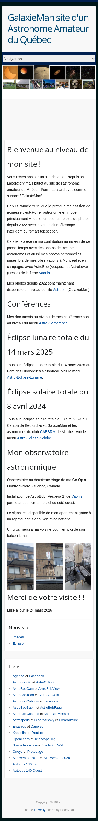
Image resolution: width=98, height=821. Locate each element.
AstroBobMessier (57, 714)
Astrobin (59, 289)
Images (18, 637)
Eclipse (18, 643)
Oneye (17, 752)
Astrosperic (21, 720)
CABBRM (48, 432)
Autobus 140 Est (25, 764)
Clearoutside (68, 720)
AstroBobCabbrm (26, 701)
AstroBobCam (23, 689)
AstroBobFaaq (51, 707)
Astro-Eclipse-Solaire (34, 438)
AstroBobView (49, 689)
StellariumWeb (53, 745)
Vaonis (44, 273)
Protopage (35, 752)
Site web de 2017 (26, 758)
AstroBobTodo (23, 695)
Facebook (36, 676)
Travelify (39, 810)
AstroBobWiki (48, 695)
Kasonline (20, 733)
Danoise (37, 726)
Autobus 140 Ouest (27, 770)
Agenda (18, 676)
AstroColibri (45, 682)
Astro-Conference (53, 323)
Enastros (19, 726)
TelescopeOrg (44, 739)
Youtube (38, 733)
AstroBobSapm (24, 707)
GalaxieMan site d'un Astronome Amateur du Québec (48, 28)
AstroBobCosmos (26, 714)
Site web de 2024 (57, 758)
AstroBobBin (22, 682)
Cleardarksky (44, 720)
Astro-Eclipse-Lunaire (24, 377)
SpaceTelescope (25, 745)
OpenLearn (21, 739)
